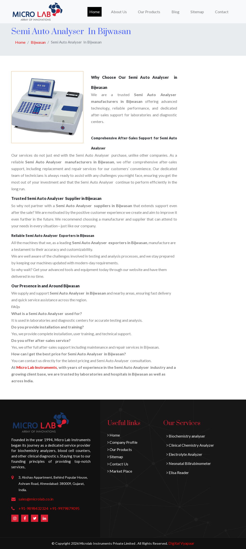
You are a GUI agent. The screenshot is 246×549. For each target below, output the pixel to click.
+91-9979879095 (65, 508)
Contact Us (117, 464)
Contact (221, 11)
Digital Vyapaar (181, 543)
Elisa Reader (177, 472)
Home (95, 11)
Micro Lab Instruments (36, 367)
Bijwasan (38, 42)
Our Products (119, 449)
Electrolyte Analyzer (184, 454)
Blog (175, 11)
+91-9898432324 (33, 508)
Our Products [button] (149, 11)
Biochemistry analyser (185, 436)
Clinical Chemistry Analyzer (190, 445)
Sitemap (197, 11)
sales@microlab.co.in (35, 499)
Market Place (119, 471)
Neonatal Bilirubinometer (188, 463)
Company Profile (122, 442)
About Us (119, 11)
